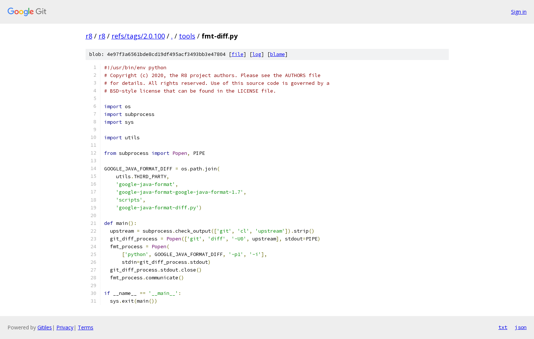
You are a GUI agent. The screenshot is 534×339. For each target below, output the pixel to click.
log (256, 54)
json (521, 327)
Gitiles (44, 327)
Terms (85, 327)
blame (277, 54)
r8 (89, 35)
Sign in (519, 11)
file (237, 54)
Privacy (64, 327)
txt (502, 327)
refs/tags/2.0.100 (138, 35)
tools (187, 35)
